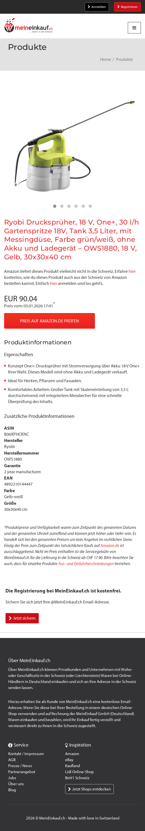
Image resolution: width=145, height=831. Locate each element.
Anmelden (97, 7)
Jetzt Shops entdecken (89, 789)
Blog (12, 789)
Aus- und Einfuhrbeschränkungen (86, 563)
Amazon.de (109, 545)
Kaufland (72, 765)
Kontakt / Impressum (26, 753)
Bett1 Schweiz (77, 777)
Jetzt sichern (22, 618)
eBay (69, 759)
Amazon (72, 753)
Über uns (16, 783)
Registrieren (127, 7)
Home (105, 59)
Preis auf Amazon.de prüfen (49, 321)
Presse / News (20, 765)
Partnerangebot (21, 771)
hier (132, 271)
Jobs (12, 777)
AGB (12, 759)
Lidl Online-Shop (79, 771)
